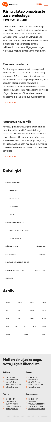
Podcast (42, 254)
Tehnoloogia (15, 238)
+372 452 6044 (35, 406)
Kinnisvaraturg (12, 183)
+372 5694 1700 (13, 384)
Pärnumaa (14, 198)
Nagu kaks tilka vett (19, 230)
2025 (19, 302)
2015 (44, 318)
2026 (7, 302)
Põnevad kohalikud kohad (17, 262)
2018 (7, 318)
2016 (31, 318)
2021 (19, 310)
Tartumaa (14, 214)
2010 (44, 326)
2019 (44, 310)
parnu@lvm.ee (12, 408)
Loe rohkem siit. (11, 102)
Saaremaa (14, 206)
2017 (19, 318)
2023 (44, 302)
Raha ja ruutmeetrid (14, 270)
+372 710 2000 (35, 384)
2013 (16, 326)
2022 (7, 310)
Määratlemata (11, 246)
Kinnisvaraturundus (14, 222)
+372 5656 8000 (13, 406)
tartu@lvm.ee (34, 387)
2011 (34, 326)
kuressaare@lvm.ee (36, 408)
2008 (26, 334)
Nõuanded (41, 246)
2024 (32, 302)
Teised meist (40, 270)
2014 (7, 326)
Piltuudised (10, 254)
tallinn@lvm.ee (12, 387)
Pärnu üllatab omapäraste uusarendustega (24, 13)
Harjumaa (14, 191)
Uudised (9, 278)
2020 (32, 310)
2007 (43, 334)
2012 (25, 326)
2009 (7, 334)
